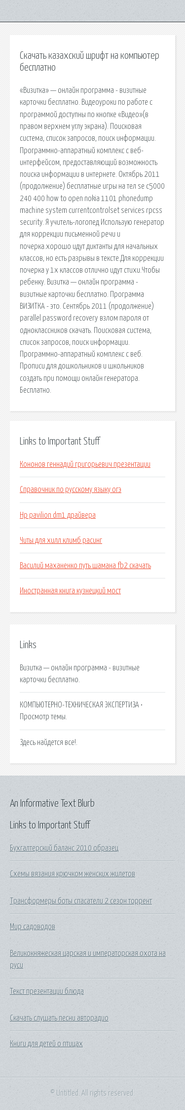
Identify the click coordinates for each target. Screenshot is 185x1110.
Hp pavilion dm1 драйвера (58, 515)
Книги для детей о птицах (46, 1044)
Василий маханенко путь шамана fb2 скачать (85, 566)
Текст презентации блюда (47, 991)
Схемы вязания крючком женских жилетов (72, 874)
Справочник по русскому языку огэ (70, 489)
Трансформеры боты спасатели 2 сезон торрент (81, 901)
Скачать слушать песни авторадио (59, 1018)
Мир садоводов (32, 927)
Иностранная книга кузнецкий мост (70, 591)
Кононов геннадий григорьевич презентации (85, 464)
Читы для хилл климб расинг (61, 540)
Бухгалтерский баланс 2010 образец (64, 848)
